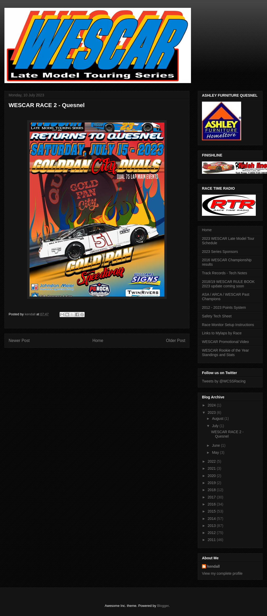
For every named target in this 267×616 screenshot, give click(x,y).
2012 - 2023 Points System (224, 307)
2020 (212, 476)
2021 (212, 468)
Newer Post (19, 340)
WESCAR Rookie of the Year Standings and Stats (225, 352)
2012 (212, 533)
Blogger (163, 606)
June (216, 445)
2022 (212, 461)
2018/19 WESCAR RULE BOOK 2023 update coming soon (228, 284)
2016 (212, 504)
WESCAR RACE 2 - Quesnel (227, 434)
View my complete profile (222, 573)
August (218, 418)
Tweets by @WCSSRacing (224, 381)
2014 (212, 518)
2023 (212, 412)
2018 (212, 490)
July (215, 426)
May (216, 452)
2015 (212, 511)
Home (97, 340)
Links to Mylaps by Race (222, 333)
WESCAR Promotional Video (225, 342)
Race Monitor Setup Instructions (228, 325)
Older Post (175, 340)
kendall (213, 566)
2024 (212, 405)
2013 (212, 526)
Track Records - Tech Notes (224, 273)
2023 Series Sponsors (220, 251)
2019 (212, 483)
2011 (212, 540)
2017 (212, 497)
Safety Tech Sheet (216, 316)
